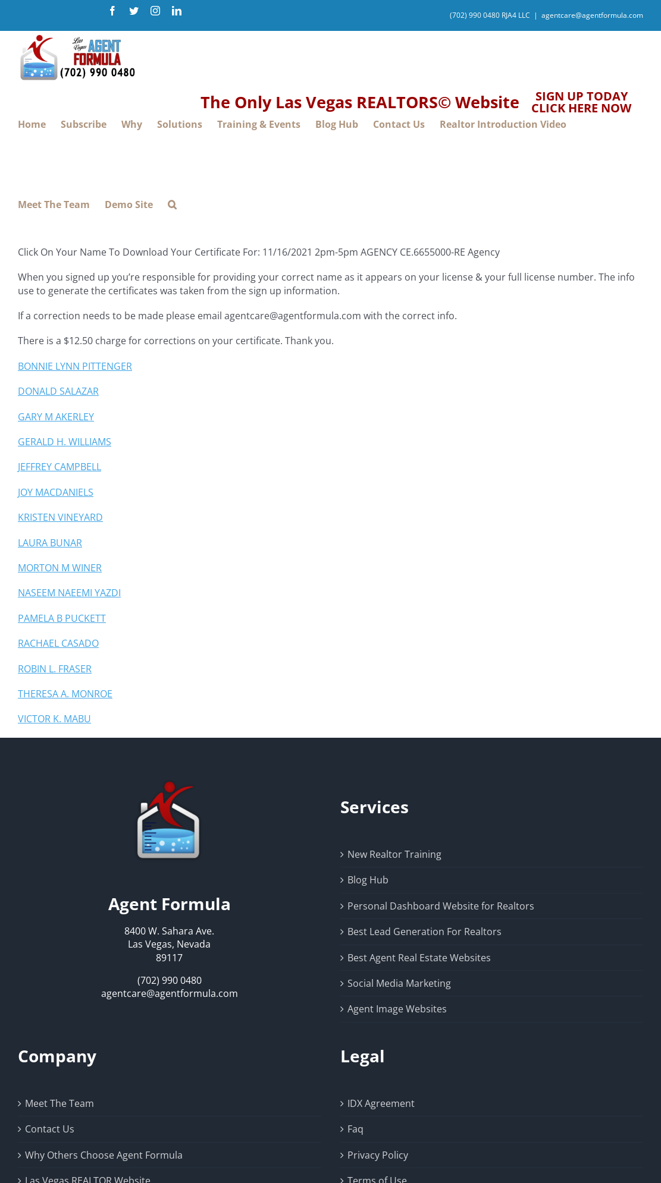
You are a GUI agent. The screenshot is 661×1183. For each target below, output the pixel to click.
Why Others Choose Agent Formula (104, 1155)
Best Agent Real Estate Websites (419, 957)
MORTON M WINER (60, 567)
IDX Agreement (381, 1103)
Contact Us (49, 1128)
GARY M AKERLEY (56, 416)
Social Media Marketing (399, 983)
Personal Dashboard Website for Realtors (440, 906)
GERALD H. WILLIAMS (64, 441)
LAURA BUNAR (50, 542)
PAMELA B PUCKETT (62, 618)
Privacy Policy (377, 1155)
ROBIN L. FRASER (55, 668)
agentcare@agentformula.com (592, 15)
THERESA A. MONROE (65, 693)
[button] (172, 205)
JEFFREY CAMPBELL (59, 466)
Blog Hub (368, 879)
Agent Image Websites (397, 1008)
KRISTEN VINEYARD (60, 517)
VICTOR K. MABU (54, 718)
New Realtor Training (394, 854)
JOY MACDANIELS (55, 492)
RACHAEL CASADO (58, 643)
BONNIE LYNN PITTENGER (75, 366)
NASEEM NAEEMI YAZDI (69, 592)
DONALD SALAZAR (58, 391)
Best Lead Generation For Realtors (424, 931)
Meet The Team (59, 1103)
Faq (355, 1128)
